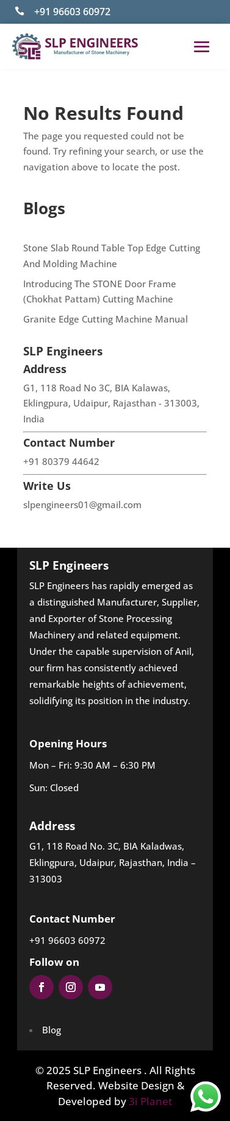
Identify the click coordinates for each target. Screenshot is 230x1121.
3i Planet (150, 1101)
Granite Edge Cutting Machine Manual (105, 319)
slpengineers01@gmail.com (82, 504)
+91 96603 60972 (72, 11)
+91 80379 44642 (61, 461)
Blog (51, 1030)
